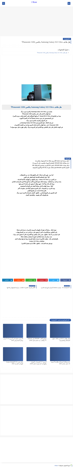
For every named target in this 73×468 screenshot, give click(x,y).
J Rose (34, 2)
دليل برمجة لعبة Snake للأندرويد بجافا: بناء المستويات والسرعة (52, 161)
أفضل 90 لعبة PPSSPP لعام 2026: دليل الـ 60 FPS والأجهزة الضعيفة (51, 167)
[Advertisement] (36, 22)
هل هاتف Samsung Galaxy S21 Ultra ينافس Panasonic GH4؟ (52, 52)
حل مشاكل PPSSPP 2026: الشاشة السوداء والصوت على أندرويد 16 (50, 163)
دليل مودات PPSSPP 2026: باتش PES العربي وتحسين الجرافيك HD (50, 165)
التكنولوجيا (67, 39)
